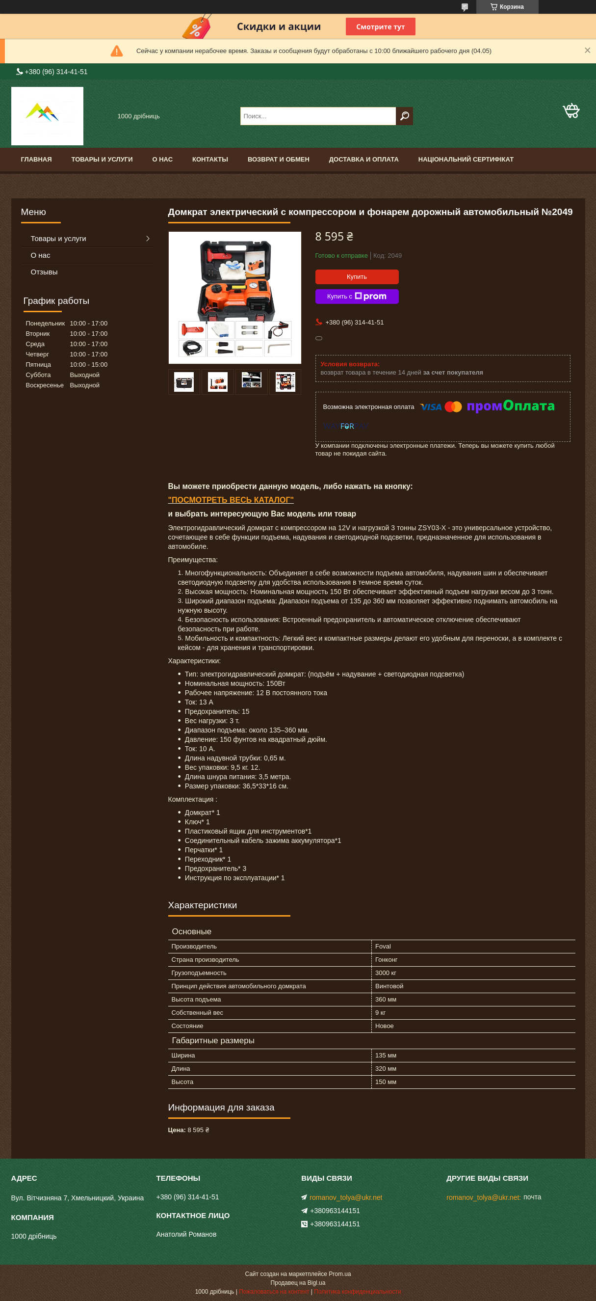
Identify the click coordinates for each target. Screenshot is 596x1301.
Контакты (210, 159)
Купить (357, 276)
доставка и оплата (364, 159)
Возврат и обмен (279, 159)
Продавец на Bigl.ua (298, 1282)
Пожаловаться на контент (274, 1291)
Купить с (357, 296)
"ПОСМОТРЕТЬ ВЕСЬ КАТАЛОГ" (231, 500)
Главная (36, 159)
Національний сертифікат (466, 159)
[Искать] (404, 116)
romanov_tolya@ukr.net (346, 1197)
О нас (162, 159)
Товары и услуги (102, 159)
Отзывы (44, 272)
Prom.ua (340, 1274)
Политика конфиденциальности (357, 1291)
